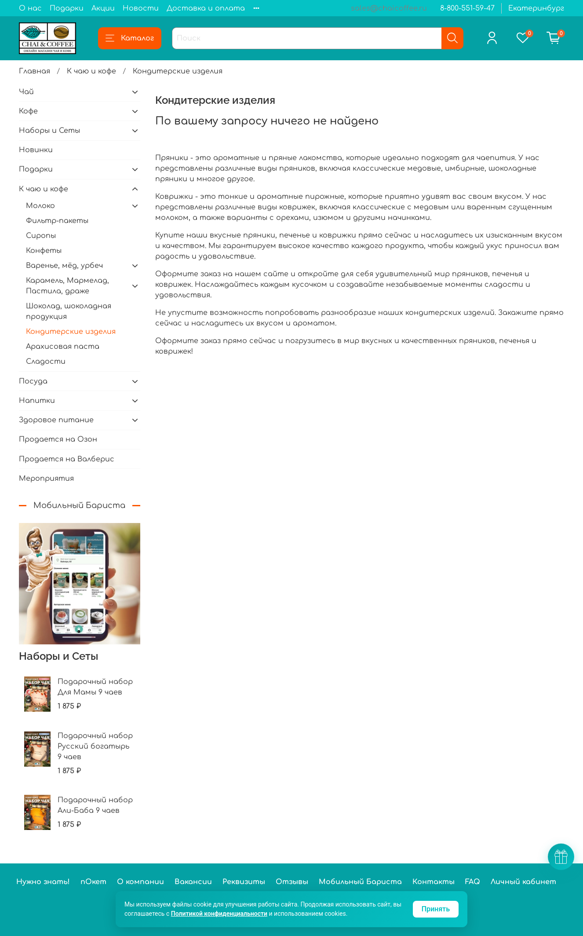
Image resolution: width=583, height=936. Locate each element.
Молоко (40, 206)
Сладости (46, 362)
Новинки (36, 150)
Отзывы (292, 882)
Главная (34, 71)
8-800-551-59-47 (467, 8)
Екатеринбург (536, 8)
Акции (103, 8)
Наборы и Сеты (49, 131)
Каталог (130, 38)
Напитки (37, 401)
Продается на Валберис (66, 459)
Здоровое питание (56, 420)
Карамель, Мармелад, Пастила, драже (67, 286)
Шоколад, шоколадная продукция (68, 311)
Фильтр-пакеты (57, 221)
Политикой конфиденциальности (219, 913)
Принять (436, 909)
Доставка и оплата (206, 8)
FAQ (472, 882)
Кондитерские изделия (71, 332)
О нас (30, 8)
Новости (141, 8)
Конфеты (44, 251)
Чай (26, 92)
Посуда (33, 381)
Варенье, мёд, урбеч (64, 266)
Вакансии (193, 882)
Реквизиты (243, 882)
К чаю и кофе (91, 71)
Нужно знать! (43, 882)
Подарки (67, 8)
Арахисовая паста (62, 347)
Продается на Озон (58, 439)
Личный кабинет (523, 882)
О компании (140, 882)
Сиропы (41, 236)
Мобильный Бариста (360, 882)
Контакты (433, 882)
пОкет (93, 882)
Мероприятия (46, 479)
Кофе (28, 111)
